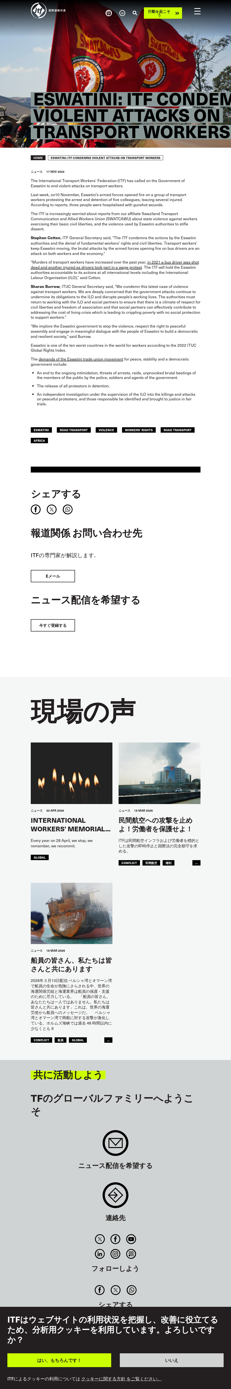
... (196, 863)
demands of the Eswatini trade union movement (81, 359)
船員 (60, 1040)
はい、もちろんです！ (59, 1360)
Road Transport (178, 430)
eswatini (41, 430)
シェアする (56, 493)
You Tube (131, 1239)
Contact (115, 1197)
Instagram (115, 1254)
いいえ (171, 1360)
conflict (129, 863)
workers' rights (139, 430)
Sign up (115, 1145)
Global (40, 857)
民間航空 (151, 863)
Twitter (100, 1239)
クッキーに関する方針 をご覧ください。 (121, 1379)
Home (38, 158)
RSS (131, 1254)
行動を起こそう (159, 13)
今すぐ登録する (53, 625)
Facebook (115, 1239)
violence (106, 430)
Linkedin (100, 1254)
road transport (74, 430)
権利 (168, 863)
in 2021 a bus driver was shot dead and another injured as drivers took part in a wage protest (115, 264)
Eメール (53, 576)
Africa (39, 440)
